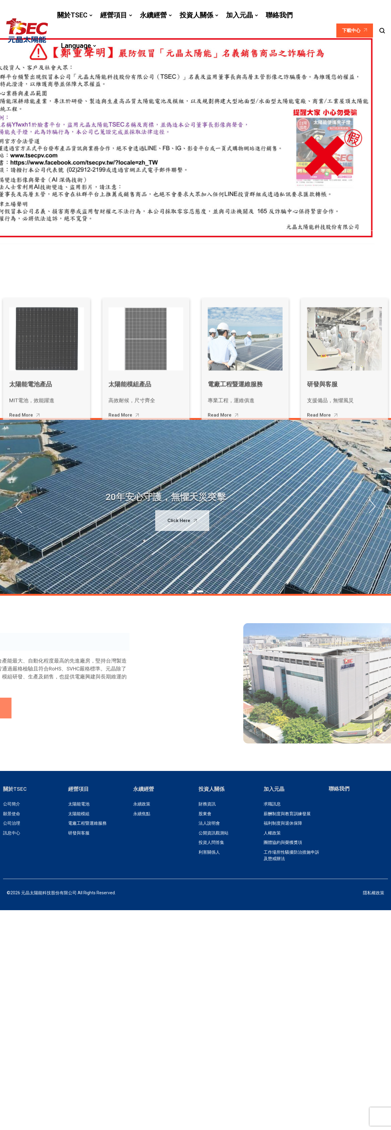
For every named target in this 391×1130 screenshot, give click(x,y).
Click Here (147, 520)
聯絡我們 (339, 789)
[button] (358, 231)
